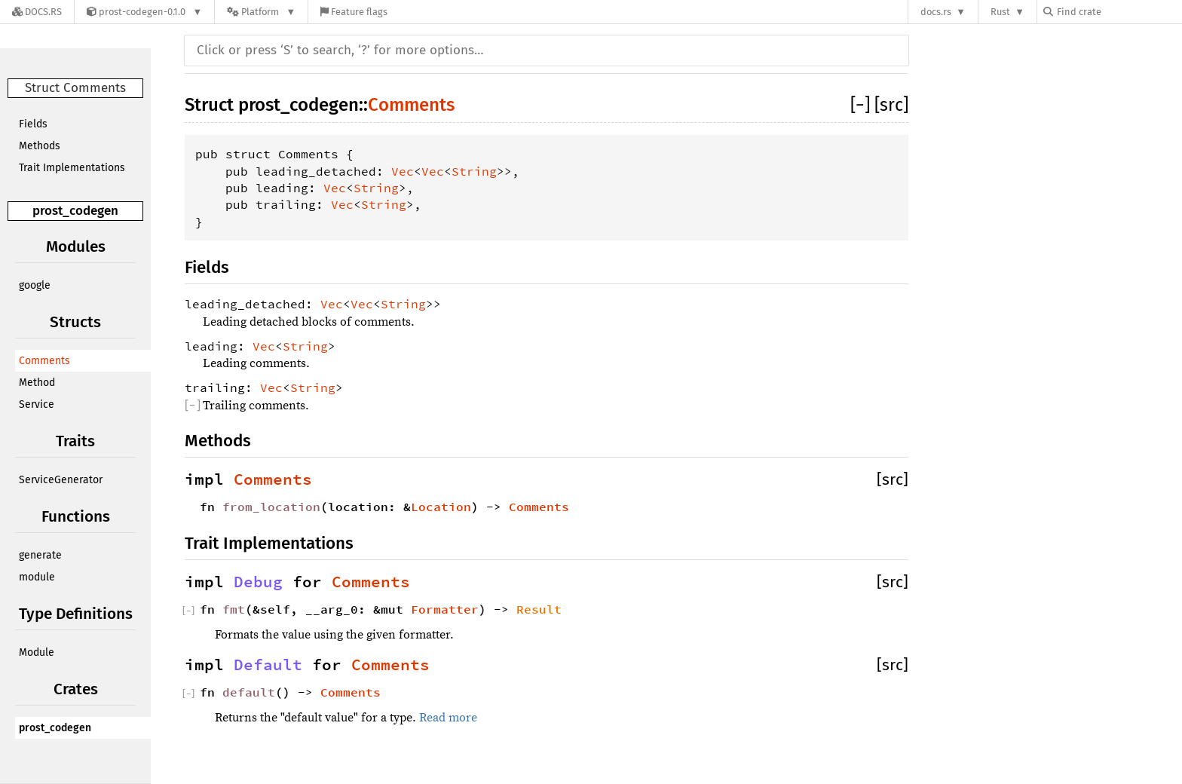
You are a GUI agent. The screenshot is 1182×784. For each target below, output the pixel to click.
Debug (258, 582)
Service (36, 404)
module (37, 577)
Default (268, 665)
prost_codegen (75, 211)
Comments (44, 360)
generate (40, 555)
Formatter (445, 609)
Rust (1000, 11)
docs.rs (935, 11)
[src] (891, 104)
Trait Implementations (72, 167)
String (474, 171)
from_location (271, 506)
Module (36, 652)
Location (441, 506)
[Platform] (261, 11)
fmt (233, 609)
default (248, 692)
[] (862, 104)
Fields (33, 124)
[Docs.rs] (37, 11)
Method (37, 382)
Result (539, 609)
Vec (402, 171)
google (35, 285)
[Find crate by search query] (1118, 11)
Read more (448, 717)
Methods (39, 145)
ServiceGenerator (61, 479)
